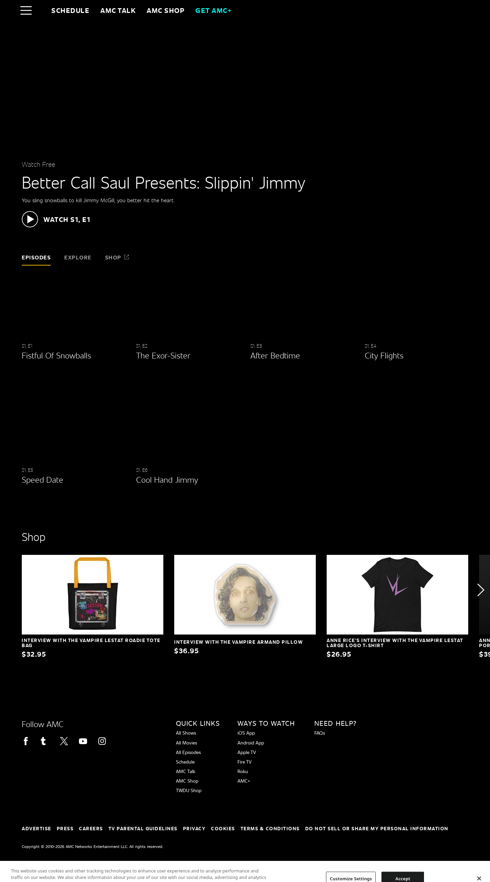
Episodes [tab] (36, 257)
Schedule (70, 10)
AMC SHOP (165, 10)
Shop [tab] (117, 257)
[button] (56, 219)
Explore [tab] (78, 257)
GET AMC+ (213, 10)
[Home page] (99, 707)
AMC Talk (118, 10)
